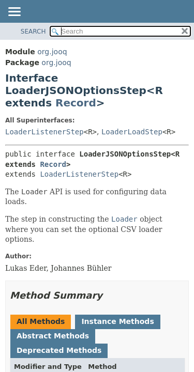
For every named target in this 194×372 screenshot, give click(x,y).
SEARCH (33, 31)
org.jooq (52, 52)
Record (75, 103)
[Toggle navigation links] (14, 12)
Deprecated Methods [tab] (59, 350)
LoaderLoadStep (131, 132)
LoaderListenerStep (44, 132)
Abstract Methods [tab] (53, 336)
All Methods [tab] (41, 321)
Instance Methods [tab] (117, 321)
